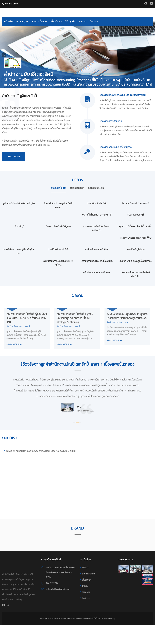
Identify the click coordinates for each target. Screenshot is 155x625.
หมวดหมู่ (22, 21)
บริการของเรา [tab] (77, 188)
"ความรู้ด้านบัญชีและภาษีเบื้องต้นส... (97, 261)
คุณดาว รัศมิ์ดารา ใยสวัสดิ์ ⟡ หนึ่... (135, 226)
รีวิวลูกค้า (70, 21)
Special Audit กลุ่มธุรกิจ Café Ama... (58, 205)
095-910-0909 (10, 3)
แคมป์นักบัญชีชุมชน (136, 249)
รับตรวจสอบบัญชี (135, 215)
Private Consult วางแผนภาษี (135, 203)
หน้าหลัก (8, 21)
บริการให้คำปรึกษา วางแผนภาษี (96, 215)
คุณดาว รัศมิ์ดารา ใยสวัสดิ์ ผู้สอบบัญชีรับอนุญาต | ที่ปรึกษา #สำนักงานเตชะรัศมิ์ (25, 318)
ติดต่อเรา (94, 21)
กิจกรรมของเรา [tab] (96, 188)
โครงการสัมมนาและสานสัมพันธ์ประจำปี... (136, 274)
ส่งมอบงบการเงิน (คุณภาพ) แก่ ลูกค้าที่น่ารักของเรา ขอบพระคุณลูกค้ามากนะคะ (125, 316)
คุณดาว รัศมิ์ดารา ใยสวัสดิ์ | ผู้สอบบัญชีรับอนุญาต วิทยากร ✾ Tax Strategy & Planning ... (73, 318)
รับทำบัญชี (19, 226)
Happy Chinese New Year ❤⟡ (135, 238)
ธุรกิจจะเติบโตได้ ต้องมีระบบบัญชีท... (19, 203)
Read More (14, 157)
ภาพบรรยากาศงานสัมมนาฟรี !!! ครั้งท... (58, 263)
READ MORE (12, 344)
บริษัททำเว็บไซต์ (95, 618)
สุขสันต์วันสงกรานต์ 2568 (96, 249)
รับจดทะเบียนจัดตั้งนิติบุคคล (58, 226)
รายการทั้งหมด (39, 21)
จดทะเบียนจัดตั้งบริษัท (97, 203)
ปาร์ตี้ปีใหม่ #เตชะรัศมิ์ (58, 249)
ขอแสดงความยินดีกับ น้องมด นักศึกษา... (96, 228)
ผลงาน (82, 21)
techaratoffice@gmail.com (58, 589)
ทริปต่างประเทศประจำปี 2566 (96, 272)
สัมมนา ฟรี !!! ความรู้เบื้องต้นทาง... (136, 261)
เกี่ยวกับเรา (56, 21)
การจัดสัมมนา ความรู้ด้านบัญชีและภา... (19, 251)
